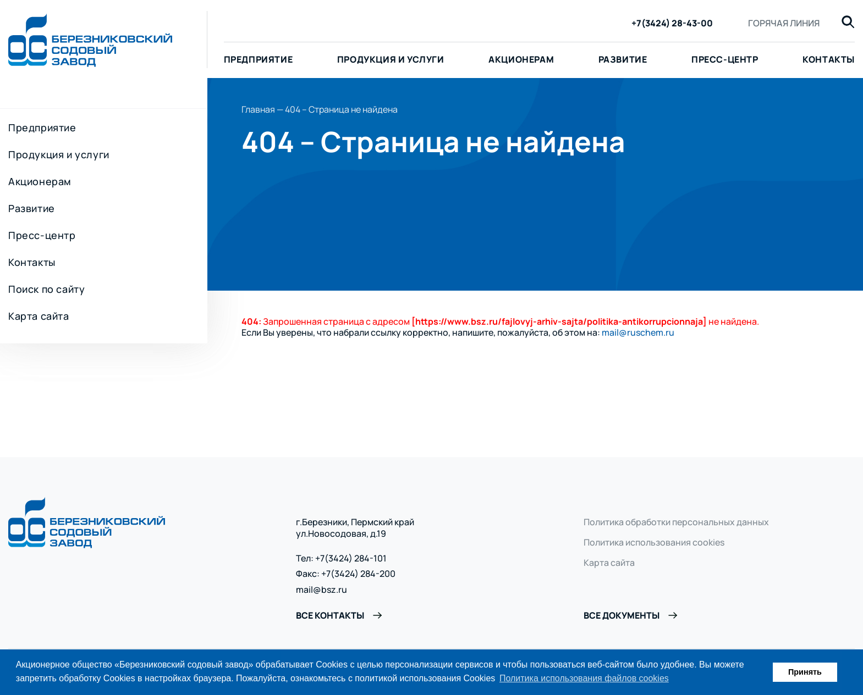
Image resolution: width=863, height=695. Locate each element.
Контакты (32, 262)
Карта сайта (38, 316)
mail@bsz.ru (321, 590)
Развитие (622, 59)
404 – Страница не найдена (341, 109)
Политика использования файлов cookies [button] (584, 678)
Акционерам (521, 59)
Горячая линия (784, 23)
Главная (258, 109)
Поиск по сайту (46, 289)
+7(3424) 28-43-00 (672, 23)
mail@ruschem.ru (638, 332)
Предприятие (258, 59)
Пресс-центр (724, 59)
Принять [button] (805, 672)
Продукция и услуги (390, 59)
